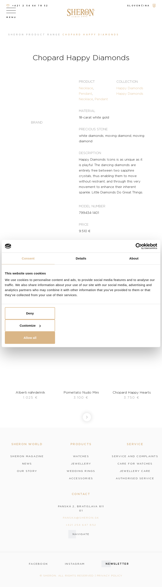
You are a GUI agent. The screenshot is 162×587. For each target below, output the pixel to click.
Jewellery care (135, 471)
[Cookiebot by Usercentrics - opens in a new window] (138, 246)
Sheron (16, 34)
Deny (30, 313)
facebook (38, 564)
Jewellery (81, 463)
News (27, 463)
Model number (92, 206)
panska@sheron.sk (81, 517)
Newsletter (117, 563)
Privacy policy (109, 575)
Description (90, 153)
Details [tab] (81, 258)
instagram (75, 564)
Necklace (86, 88)
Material (87, 111)
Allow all (30, 337)
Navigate (81, 534)
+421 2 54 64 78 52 (27, 6)
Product (87, 81)
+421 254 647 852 (81, 524)
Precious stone (93, 129)
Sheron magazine (27, 456)
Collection (127, 81)
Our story (27, 471)
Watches (81, 456)
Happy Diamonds (129, 88)
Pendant (85, 93)
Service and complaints (135, 456)
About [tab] (134, 258)
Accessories (81, 478)
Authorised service (135, 478)
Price (84, 224)
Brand (37, 122)
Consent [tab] (28, 258)
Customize (30, 325)
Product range (43, 34)
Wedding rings (81, 471)
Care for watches (135, 463)
